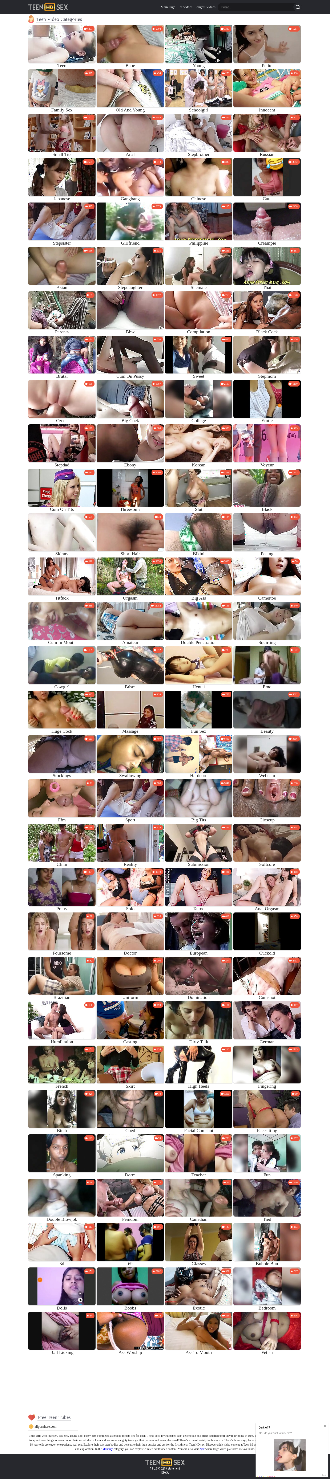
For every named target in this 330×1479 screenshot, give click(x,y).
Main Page (168, 7)
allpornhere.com (45, 1426)
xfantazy (108, 1449)
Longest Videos (205, 7)
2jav (202, 1449)
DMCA (165, 1472)
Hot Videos (184, 7)
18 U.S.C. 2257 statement (165, 1468)
